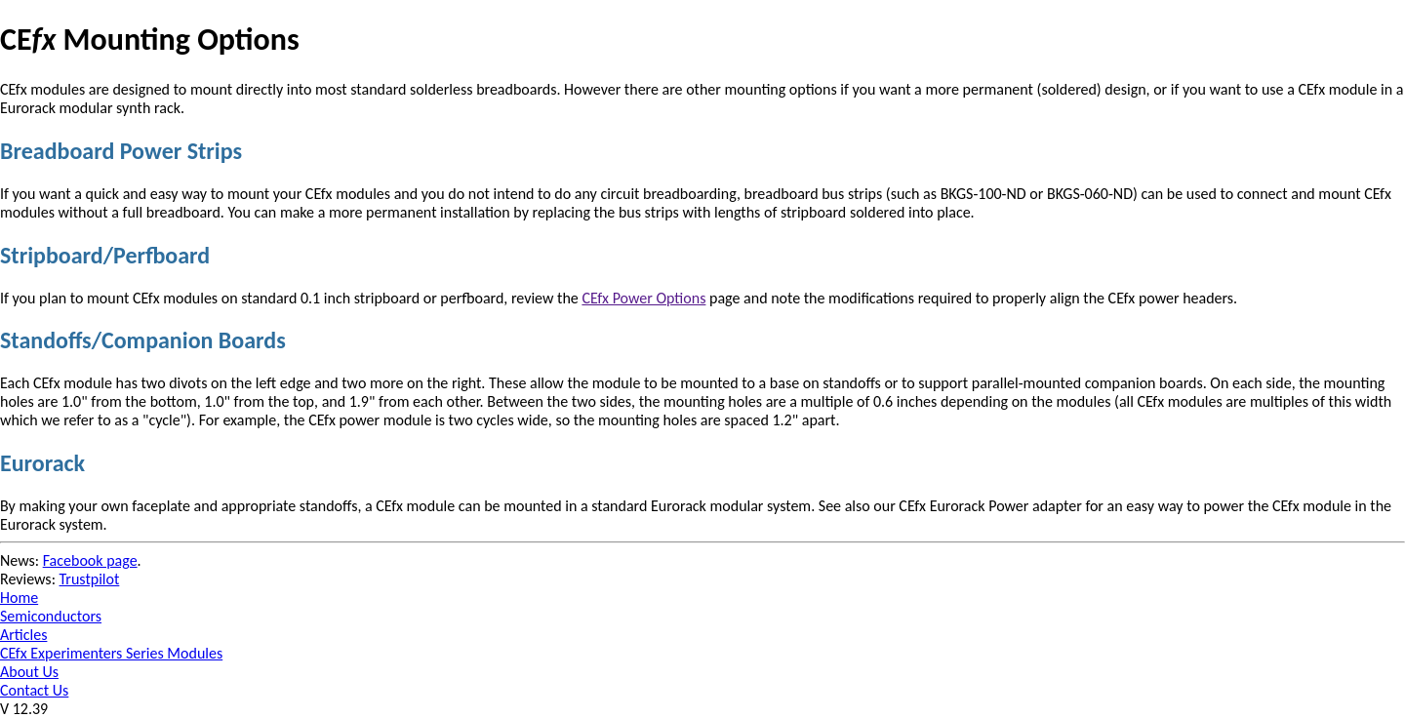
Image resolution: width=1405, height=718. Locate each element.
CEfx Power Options (643, 298)
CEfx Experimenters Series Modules (111, 653)
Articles (23, 634)
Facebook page (90, 560)
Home (19, 597)
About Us (29, 671)
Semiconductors (50, 616)
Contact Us (34, 690)
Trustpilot (90, 579)
